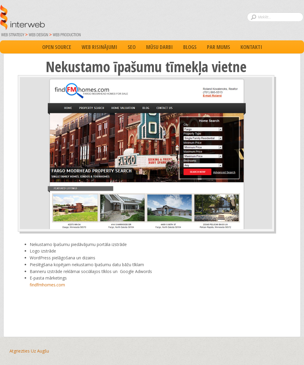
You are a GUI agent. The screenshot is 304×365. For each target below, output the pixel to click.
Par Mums (218, 46)
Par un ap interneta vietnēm (116, 22)
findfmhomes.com (47, 285)
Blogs (190, 46)
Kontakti (251, 46)
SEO (132, 46)
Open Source (56, 46)
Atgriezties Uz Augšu (29, 351)
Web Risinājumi (99, 46)
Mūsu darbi (159, 46)
